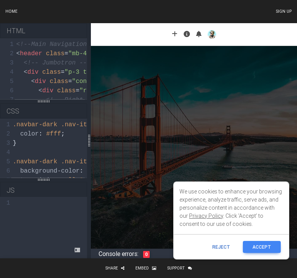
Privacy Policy (206, 215)
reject (221, 247)
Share (115, 268)
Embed (145, 268)
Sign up (284, 11)
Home (11, 11)
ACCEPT (262, 247)
